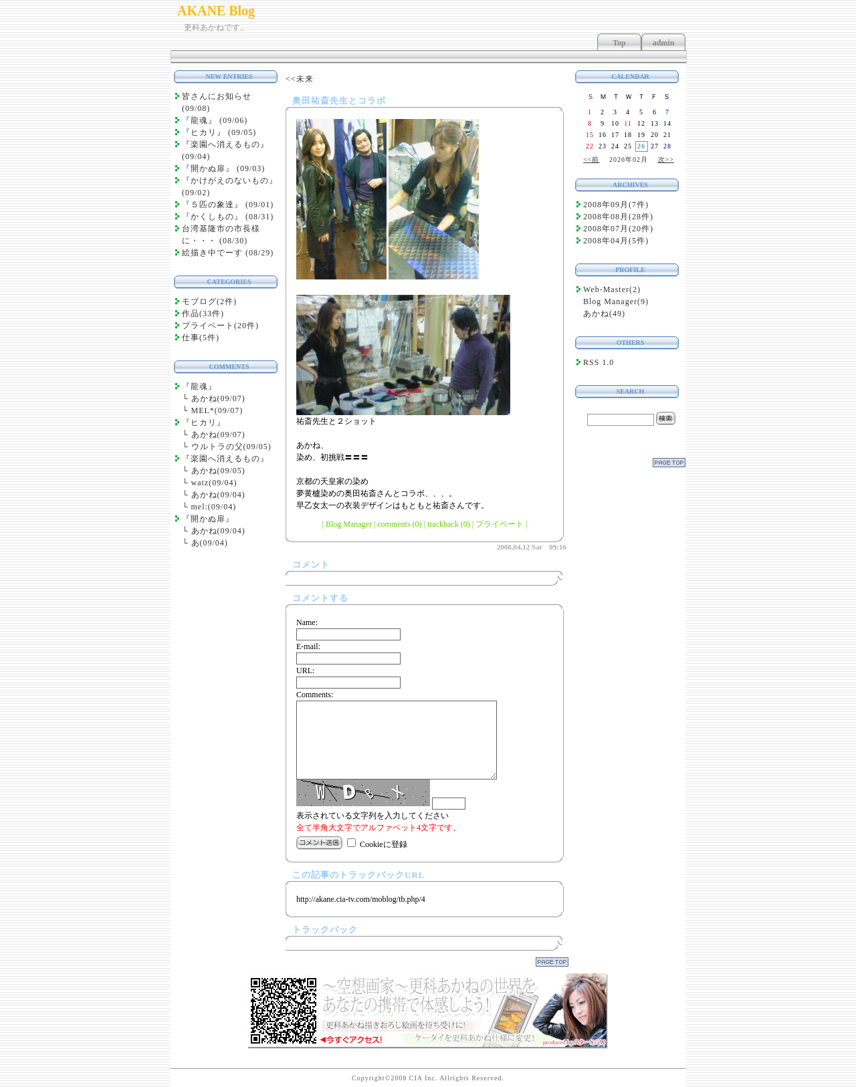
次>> (666, 159)
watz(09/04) (214, 482)
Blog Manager (349, 524)
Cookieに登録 (383, 844)
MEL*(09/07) (217, 410)
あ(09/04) (209, 543)
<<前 (591, 159)
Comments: (314, 694)
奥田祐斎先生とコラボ (339, 101)
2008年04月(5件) (616, 240)
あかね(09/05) (218, 470)
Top (619, 42)
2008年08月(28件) (618, 216)
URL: (305, 670)
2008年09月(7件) (616, 204)
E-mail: (308, 646)
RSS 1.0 (598, 362)
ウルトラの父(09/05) (231, 446)
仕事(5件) (200, 337)
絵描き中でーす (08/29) (228, 252)
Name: (307, 622)
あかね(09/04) (218, 494)
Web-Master (606, 289)
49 (617, 313)
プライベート (499, 524)
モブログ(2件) (209, 301)
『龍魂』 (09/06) (214, 120)
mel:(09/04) (214, 506)
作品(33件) (203, 313)
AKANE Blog (216, 10)
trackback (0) (448, 524)
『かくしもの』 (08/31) (228, 216)
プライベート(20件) (220, 325)
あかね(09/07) (218, 398)
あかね (596, 313)
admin (664, 42)
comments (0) (399, 524)
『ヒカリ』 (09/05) (219, 132)
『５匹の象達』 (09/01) (228, 204)
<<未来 (300, 79)
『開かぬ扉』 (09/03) (223, 168)
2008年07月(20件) (618, 228)
